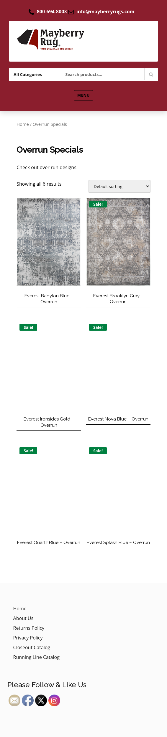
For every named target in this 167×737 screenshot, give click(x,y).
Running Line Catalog (36, 657)
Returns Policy (29, 628)
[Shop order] (119, 186)
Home (23, 124)
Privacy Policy (28, 637)
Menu (83, 95)
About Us (23, 618)
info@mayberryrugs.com (105, 11)
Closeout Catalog (31, 647)
